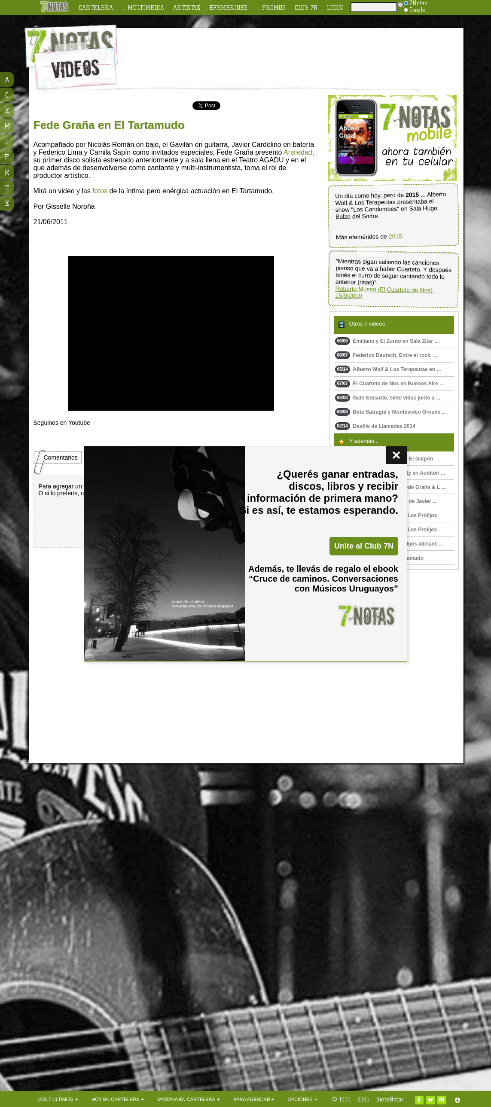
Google (414, 9)
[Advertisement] (301, 52)
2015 (395, 236)
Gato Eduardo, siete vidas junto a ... (387, 398)
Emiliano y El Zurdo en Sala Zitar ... (387, 341)
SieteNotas (390, 1099)
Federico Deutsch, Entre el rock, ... (386, 355)
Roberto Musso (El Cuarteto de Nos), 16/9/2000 (384, 292)
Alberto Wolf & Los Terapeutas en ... (388, 369)
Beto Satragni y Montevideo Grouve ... (390, 412)
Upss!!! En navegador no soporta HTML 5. (171, 333)
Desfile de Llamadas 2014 (375, 426)
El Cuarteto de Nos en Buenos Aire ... (389, 383)
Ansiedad (298, 152)
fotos (99, 191)
